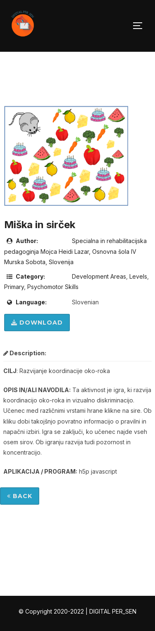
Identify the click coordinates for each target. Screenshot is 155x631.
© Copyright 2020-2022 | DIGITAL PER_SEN (77, 611)
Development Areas (99, 276)
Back (19, 496)
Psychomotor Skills (53, 286)
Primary (14, 286)
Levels (138, 276)
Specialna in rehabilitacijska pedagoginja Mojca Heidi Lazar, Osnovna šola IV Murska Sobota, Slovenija (75, 251)
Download (37, 322)
